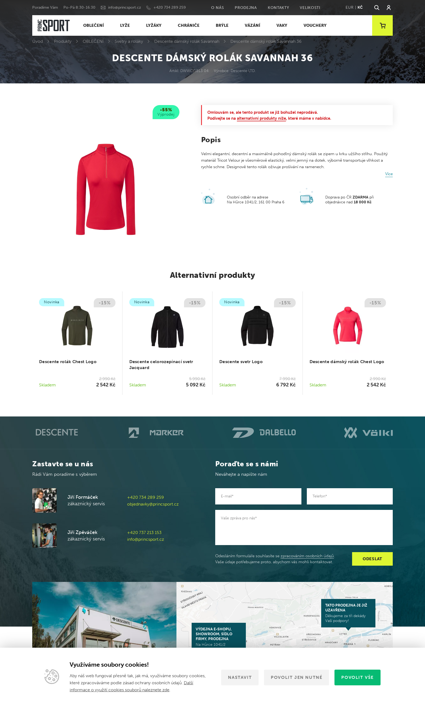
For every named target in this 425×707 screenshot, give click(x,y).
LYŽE (125, 25)
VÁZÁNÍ (252, 25)
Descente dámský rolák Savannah (186, 41)
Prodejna (246, 7)
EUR (349, 7)
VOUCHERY (315, 25)
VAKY (281, 25)
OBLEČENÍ (93, 25)
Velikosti (310, 7)
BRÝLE (222, 25)
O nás (217, 7)
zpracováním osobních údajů (307, 555)
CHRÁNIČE (188, 25)
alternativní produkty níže (261, 118)
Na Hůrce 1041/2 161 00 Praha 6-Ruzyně (219, 639)
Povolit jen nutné (296, 677)
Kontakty (278, 7)
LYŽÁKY (154, 25)
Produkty (63, 41)
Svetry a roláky (129, 41)
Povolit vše (357, 677)
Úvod (37, 41)
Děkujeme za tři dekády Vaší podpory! (348, 613)
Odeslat (372, 558)
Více (389, 173)
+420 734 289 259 (169, 7)
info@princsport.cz (124, 7)
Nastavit (240, 677)
